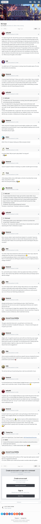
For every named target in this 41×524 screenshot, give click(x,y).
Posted (12, 34)
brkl (7, 61)
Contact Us (23, 518)
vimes (7, 137)
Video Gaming (20, 25)
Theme (17, 518)
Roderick (8, 74)
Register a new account (20, 485)
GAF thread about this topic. (30, 437)
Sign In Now (20, 496)
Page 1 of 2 (20, 28)
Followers (19, 502)
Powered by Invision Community (20, 521)
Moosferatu (9, 188)
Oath (7, 366)
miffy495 (4, 25)
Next (36, 28)
